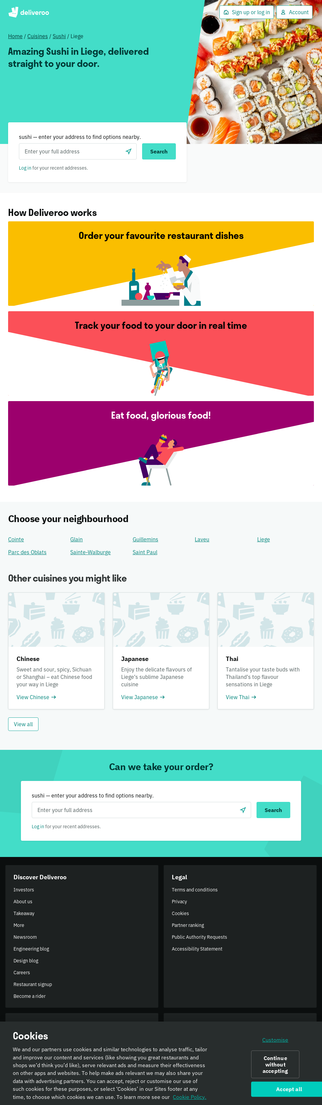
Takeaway (24, 913)
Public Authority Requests (199, 937)
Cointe (16, 539)
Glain (76, 539)
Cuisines (37, 36)
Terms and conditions (195, 890)
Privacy (179, 902)
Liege (263, 539)
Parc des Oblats (27, 552)
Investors (24, 890)
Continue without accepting (275, 1067)
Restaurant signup (33, 984)
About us (23, 902)
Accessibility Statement (197, 949)
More (19, 925)
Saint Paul (145, 552)
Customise (275, 1042)
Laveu (202, 539)
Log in (25, 168)
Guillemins (145, 539)
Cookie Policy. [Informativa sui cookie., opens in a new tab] (189, 1100)
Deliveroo (28, 12)
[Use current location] (128, 151)
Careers (22, 972)
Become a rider (30, 996)
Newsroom (25, 937)
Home (15, 36)
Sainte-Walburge (90, 552)
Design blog (26, 961)
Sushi (59, 36)
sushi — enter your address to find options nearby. (80, 136)
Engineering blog (31, 949)
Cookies (180, 913)
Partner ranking (188, 925)
